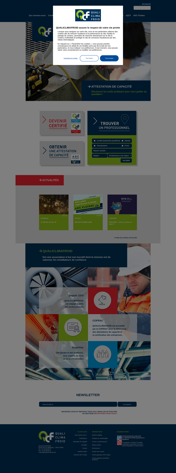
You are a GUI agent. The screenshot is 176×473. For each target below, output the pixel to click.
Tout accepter (109, 58)
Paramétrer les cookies (71, 58)
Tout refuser (89, 58)
